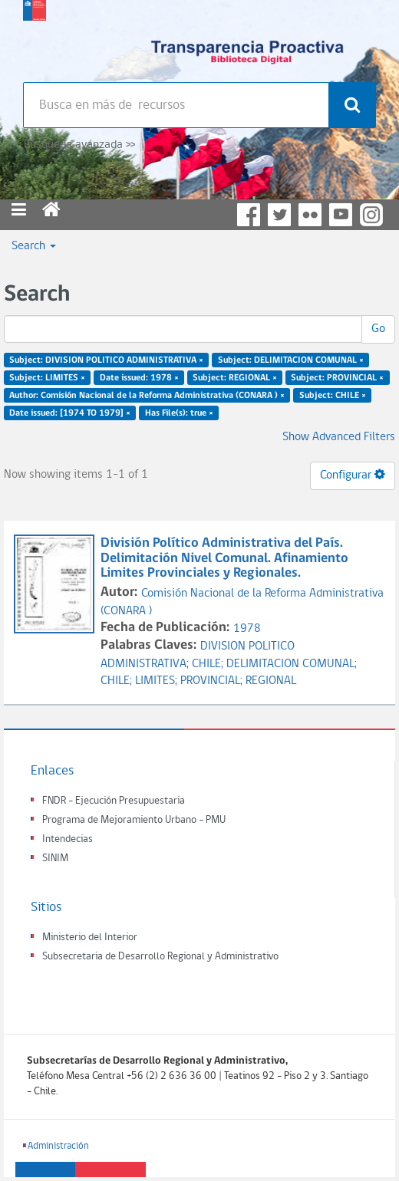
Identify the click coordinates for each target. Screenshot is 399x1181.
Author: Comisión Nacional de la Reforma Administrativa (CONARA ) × (147, 395)
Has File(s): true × (179, 412)
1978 (247, 629)
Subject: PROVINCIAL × (337, 378)
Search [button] (34, 246)
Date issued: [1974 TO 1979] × (69, 412)
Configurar (352, 475)
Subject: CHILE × (332, 395)
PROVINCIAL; (213, 681)
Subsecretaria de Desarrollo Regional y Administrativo (160, 956)
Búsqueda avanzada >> (79, 145)
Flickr (310, 214)
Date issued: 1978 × (139, 378)
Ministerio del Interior (89, 937)
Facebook (248, 214)
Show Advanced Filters (338, 437)
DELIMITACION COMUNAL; (291, 664)
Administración (58, 1146)
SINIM (55, 858)
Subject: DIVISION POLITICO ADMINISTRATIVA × (106, 360)
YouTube (340, 214)
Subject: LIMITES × (47, 378)
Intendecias (67, 839)
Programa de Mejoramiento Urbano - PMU (134, 820)
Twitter (279, 214)
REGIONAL (271, 681)
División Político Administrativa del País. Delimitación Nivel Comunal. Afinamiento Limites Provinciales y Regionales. (224, 558)
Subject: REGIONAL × (235, 378)
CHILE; (209, 664)
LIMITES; (157, 681)
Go (378, 329)
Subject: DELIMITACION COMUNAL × (291, 360)
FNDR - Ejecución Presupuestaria (113, 801)
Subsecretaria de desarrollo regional (34, 38)
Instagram (371, 214)
